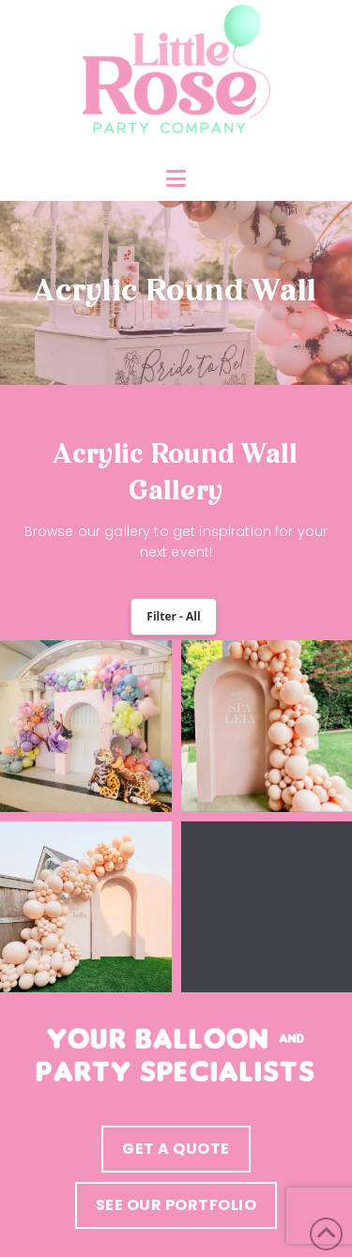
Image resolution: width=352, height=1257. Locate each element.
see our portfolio (176, 1205)
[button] (176, 179)
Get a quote (176, 1148)
